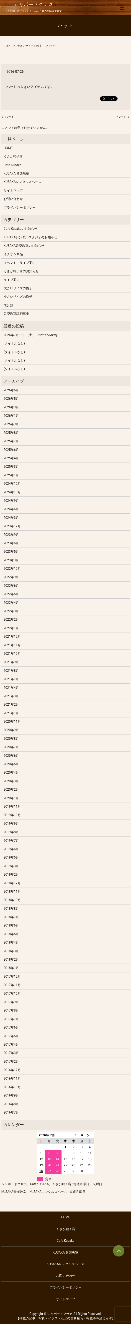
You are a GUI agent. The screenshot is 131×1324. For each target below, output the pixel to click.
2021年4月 (11, 687)
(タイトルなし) (14, 343)
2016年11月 (12, 1078)
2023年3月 (11, 560)
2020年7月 (11, 747)
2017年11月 (12, 985)
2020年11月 (12, 721)
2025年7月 (11, 441)
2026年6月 (11, 390)
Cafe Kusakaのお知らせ (20, 228)
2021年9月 (11, 662)
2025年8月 (11, 433)
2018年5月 (11, 934)
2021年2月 (11, 704)
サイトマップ (13, 190)
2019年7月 (11, 840)
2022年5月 (11, 594)
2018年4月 (11, 942)
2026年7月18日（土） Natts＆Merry (31, 335)
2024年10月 (12, 492)
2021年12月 (12, 636)
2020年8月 (11, 738)
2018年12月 (12, 883)
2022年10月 (12, 568)
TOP (7, 45)
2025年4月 (11, 458)
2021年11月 (12, 645)
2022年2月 (11, 619)
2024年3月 (11, 518)
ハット (9, 117)
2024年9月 (11, 500)
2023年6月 (11, 543)
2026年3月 (11, 407)
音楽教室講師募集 (16, 313)
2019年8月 (11, 832)
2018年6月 (11, 925)
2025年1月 (11, 475)
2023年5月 (11, 551)
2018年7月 (11, 917)
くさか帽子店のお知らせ (21, 271)
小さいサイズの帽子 (18, 296)
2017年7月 (11, 1019)
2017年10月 (12, 993)
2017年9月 (11, 1002)
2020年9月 (11, 730)
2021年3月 (11, 696)
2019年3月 (11, 866)
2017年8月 (11, 1010)
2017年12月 (12, 976)
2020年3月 (11, 781)
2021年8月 (11, 670)
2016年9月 (11, 1095)
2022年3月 (11, 611)
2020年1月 (11, 798)
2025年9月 (11, 424)
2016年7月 (11, 1112)
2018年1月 (11, 968)
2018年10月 (12, 900)
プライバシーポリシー (20, 207)
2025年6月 (11, 450)
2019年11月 (12, 806)
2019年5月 (11, 857)
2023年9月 (11, 535)
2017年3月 (11, 1053)
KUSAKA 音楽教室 (16, 173)
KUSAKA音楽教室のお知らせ (24, 245)
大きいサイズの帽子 (29, 45)
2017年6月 (11, 1027)
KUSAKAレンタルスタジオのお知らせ (30, 237)
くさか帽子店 (13, 156)
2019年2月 (11, 874)
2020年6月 (11, 755)
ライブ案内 (12, 280)
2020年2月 (11, 789)
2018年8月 (11, 908)
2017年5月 (11, 1036)
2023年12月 (12, 526)
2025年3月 (11, 466)
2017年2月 (11, 1061)
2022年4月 (11, 603)
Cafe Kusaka (12, 165)
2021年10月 (12, 653)
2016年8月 (11, 1104)
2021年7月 (11, 679)
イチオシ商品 (13, 254)
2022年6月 (11, 585)
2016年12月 (12, 1070)
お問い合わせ (13, 199)
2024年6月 (11, 509)
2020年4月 (11, 772)
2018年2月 (11, 959)
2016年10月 (12, 1087)
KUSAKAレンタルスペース (22, 182)
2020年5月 (11, 764)
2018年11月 (12, 891)
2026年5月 (11, 398)
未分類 (8, 305)
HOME (8, 148)
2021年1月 (11, 713)
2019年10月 (12, 815)
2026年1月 (11, 415)
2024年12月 (12, 483)
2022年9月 (11, 577)
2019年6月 (11, 849)
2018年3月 (11, 951)
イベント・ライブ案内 (20, 263)
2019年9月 (11, 823)
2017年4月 (11, 1044)
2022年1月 (11, 628)
